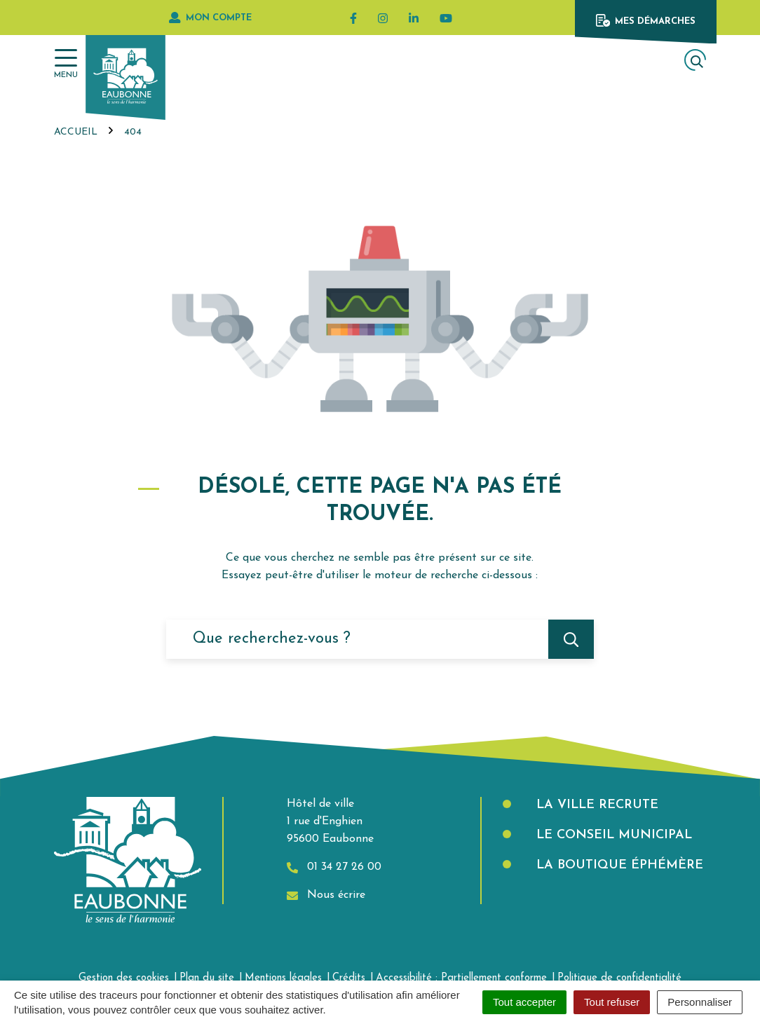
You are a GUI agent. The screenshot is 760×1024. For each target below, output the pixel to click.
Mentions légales (283, 978)
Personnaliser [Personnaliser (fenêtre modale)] (699, 1002)
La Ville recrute (595, 805)
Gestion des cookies (124, 978)
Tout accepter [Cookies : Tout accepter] (524, 1002)
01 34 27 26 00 (334, 867)
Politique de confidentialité (619, 978)
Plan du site (206, 978)
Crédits (348, 978)
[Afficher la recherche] (695, 60)
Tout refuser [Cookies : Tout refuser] (611, 1002)
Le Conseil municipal (612, 835)
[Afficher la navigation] (66, 64)
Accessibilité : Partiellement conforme (461, 978)
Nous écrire (326, 895)
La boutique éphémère (617, 865)
